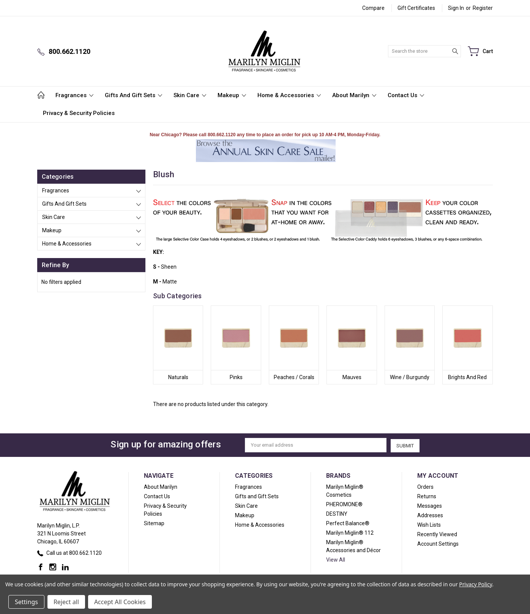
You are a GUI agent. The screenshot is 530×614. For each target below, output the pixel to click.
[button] (265, 150)
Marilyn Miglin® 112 (350, 532)
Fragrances (74, 95)
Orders (425, 486)
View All (335, 559)
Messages (429, 505)
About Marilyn (354, 95)
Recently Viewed (437, 534)
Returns (426, 496)
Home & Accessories (289, 95)
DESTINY (336, 513)
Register (483, 8)
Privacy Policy (475, 584)
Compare (373, 8)
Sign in (456, 8)
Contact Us (406, 95)
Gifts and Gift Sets (133, 95)
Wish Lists (429, 524)
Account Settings (438, 543)
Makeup (232, 95)
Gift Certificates (416, 8)
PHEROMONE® (344, 504)
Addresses (430, 515)
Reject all (66, 602)
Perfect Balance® (347, 523)
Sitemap (154, 523)
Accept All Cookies (120, 602)
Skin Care (190, 95)
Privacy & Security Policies (79, 113)
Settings (26, 602)
